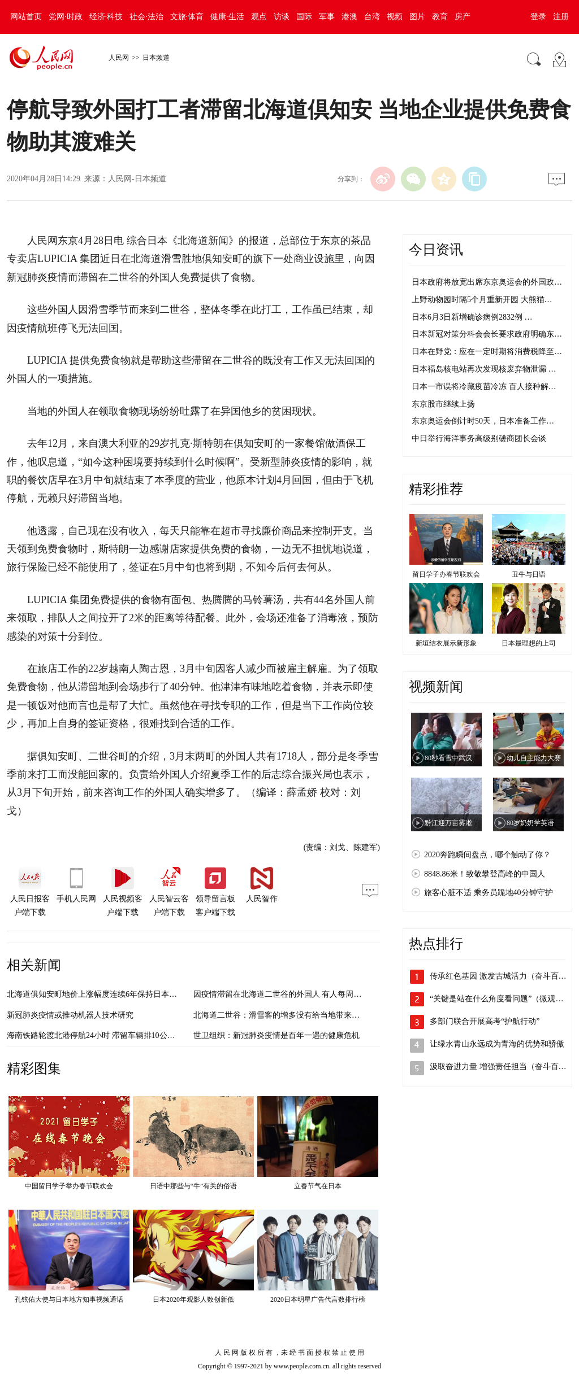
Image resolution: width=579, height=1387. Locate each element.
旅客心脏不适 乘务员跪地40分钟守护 (488, 892)
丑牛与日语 (529, 574)
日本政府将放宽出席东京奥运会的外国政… (487, 282)
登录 (538, 16)
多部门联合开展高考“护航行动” (484, 1021)
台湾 (372, 16)
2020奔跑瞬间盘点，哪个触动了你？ (487, 854)
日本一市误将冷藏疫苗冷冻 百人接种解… (484, 386)
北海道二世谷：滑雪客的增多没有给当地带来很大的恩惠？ (296, 1015)
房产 (462, 16)
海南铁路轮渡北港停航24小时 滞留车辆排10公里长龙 (99, 1035)
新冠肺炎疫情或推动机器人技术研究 (70, 1015)
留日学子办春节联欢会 (446, 574)
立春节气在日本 (318, 1186)
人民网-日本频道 (137, 179)
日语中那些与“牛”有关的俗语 (193, 1186)
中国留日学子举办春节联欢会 (69, 1186)
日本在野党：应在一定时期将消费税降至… (487, 351)
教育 (440, 16)
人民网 (119, 58)
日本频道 (156, 58)
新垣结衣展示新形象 (446, 643)
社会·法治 (146, 16)
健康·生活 (227, 16)
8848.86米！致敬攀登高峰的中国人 (484, 874)
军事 (327, 16)
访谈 (282, 16)
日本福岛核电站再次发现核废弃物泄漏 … (484, 369)
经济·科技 (106, 16)
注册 (561, 16)
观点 (259, 16)
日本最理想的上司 (529, 643)
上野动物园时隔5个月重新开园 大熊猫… (482, 299)
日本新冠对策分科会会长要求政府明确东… (487, 334)
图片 (417, 16)
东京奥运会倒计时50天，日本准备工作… (483, 421)
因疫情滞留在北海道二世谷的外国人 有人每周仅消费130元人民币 (307, 994)
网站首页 (26, 16)
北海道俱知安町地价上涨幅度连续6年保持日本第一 (96, 994)
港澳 (349, 16)
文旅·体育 (187, 16)
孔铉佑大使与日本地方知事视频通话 (69, 1299)
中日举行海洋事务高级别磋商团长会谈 (479, 438)
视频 (395, 16)
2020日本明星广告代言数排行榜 (317, 1299)
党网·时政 (66, 16)
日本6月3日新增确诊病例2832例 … (472, 317)
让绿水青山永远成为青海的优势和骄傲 (497, 1044)
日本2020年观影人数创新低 (193, 1299)
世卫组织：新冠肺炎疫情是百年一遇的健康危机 (276, 1035)
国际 (304, 16)
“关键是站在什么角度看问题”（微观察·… (501, 999)
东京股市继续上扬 (443, 404)
